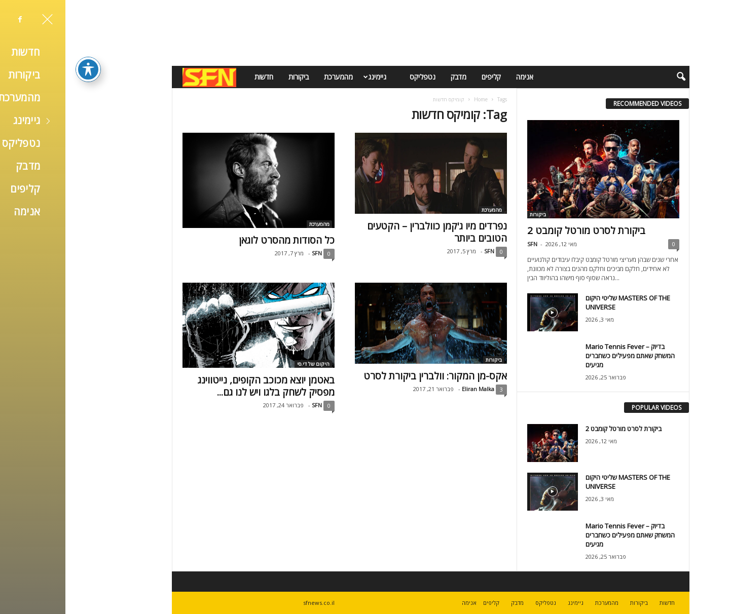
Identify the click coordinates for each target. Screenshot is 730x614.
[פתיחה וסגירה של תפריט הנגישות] (23, 51)
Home (415, 99)
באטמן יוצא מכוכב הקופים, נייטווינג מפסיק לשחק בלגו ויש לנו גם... (200, 386)
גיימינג (308, 77)
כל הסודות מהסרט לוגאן (221, 240)
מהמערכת (273, 77)
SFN (251, 253)
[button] (609, 77)
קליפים (425, 77)
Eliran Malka (412, 389)
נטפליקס (357, 77)
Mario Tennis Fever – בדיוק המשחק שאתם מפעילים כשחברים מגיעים (564, 355)
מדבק (393, 77)
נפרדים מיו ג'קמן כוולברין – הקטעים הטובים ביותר (372, 232)
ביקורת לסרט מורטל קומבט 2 (521, 230)
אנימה (459, 77)
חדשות (198, 77)
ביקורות (233, 77)
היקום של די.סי (248, 363)
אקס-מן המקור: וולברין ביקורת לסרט (370, 375)
